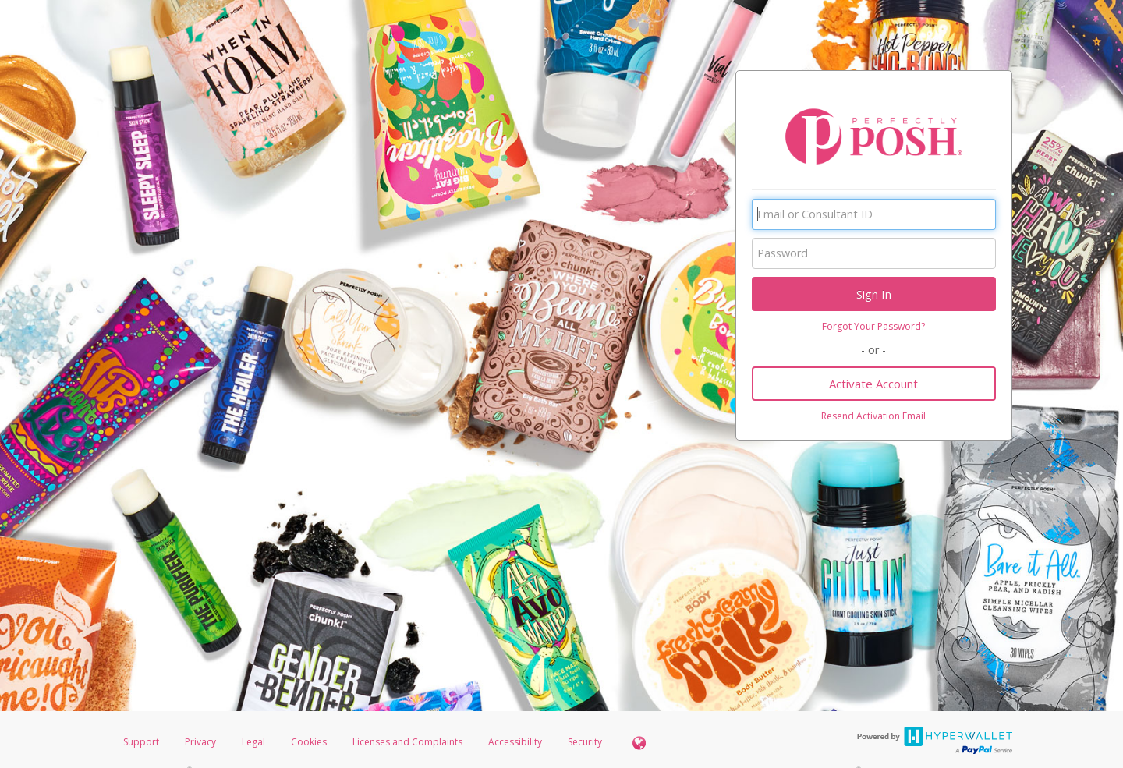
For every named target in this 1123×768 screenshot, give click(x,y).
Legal (253, 742)
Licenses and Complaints (408, 742)
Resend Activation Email (873, 416)
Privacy (200, 742)
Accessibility (515, 742)
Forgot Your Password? (873, 326)
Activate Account (873, 383)
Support (141, 742)
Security (585, 742)
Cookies (309, 742)
